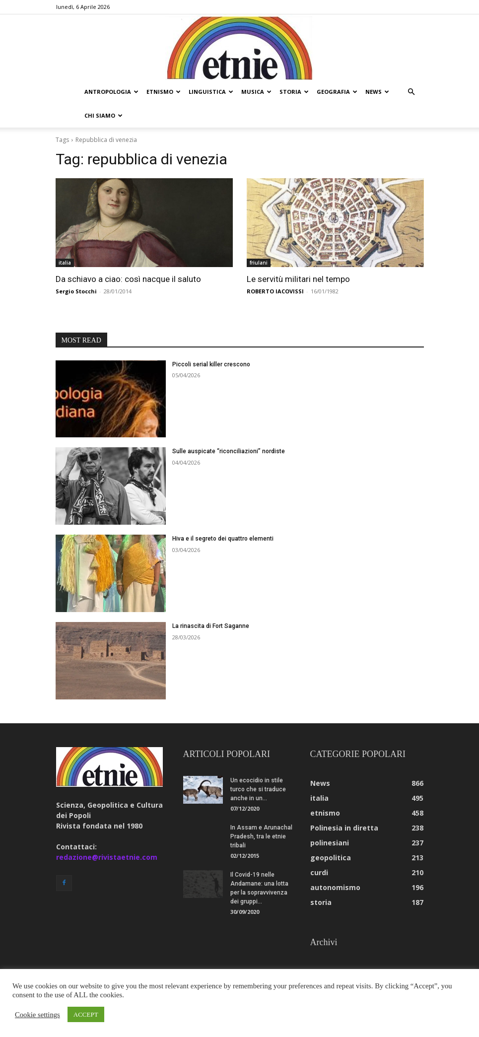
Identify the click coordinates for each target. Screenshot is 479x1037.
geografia (337, 91)
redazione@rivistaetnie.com (106, 857)
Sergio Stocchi (76, 291)
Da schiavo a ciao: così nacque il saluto (128, 279)
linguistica (211, 91)
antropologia (111, 91)
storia (294, 91)
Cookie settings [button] (37, 1015)
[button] (411, 92)
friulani (259, 262)
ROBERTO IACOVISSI (275, 291)
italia (65, 262)
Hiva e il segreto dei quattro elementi (223, 538)
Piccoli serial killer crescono (211, 364)
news (377, 91)
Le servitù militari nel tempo (298, 279)
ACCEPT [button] (85, 1014)
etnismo (163, 91)
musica (256, 91)
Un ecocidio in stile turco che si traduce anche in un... (258, 789)
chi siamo (103, 115)
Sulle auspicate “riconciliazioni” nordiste (228, 451)
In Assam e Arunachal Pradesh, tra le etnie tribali (261, 836)
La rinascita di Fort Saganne (210, 625)
